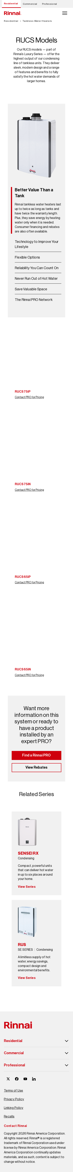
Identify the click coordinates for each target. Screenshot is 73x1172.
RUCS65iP (23, 577)
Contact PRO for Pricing (29, 397)
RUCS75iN (23, 484)
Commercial (30, 4)
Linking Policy (13, 1108)
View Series (27, 887)
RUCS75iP (23, 391)
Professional (49, 4)
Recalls (9, 1116)
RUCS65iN (23, 669)
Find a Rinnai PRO (36, 755)
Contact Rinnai (15, 1126)
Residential (11, 3)
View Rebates (36, 767)
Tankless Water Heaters (37, 21)
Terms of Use (13, 1090)
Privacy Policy (14, 1099)
